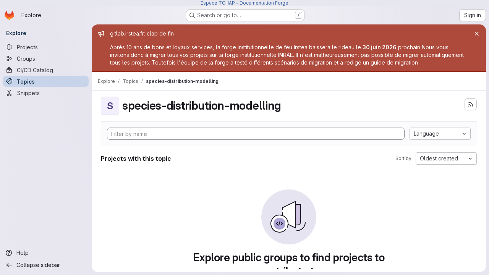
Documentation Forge (264, 3)
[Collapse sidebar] (46, 265)
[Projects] (46, 47)
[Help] (46, 252)
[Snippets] (46, 92)
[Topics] (46, 81)
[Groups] (46, 58)
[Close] (476, 33)
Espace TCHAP (218, 3)
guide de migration (394, 62)
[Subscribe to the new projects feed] (471, 104)
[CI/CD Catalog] (46, 70)
